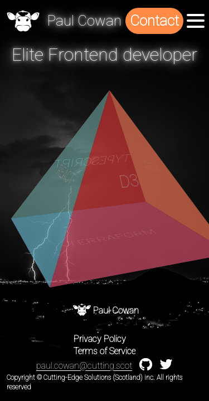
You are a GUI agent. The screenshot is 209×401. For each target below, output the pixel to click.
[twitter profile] (166, 366)
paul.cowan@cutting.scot (84, 365)
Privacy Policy (100, 339)
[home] (23, 21)
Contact (154, 20)
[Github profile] (146, 368)
